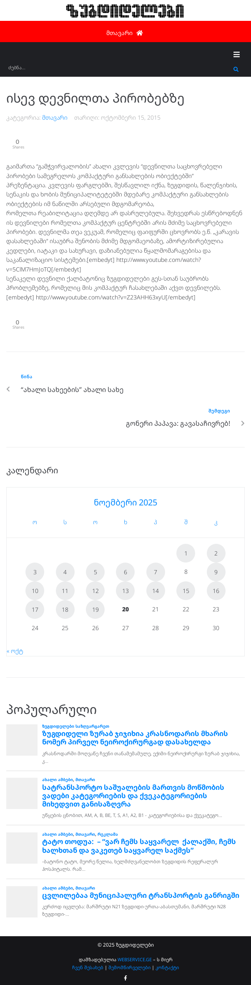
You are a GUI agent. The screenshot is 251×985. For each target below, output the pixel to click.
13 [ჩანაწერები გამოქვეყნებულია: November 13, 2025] (125, 591)
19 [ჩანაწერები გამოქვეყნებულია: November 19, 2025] (95, 609)
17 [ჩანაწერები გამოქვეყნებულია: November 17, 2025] (35, 609)
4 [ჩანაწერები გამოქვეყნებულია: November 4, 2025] (65, 572)
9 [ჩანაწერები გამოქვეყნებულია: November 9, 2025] (216, 572)
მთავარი (55, 117)
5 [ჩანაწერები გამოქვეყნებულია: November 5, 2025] (95, 572)
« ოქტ (15, 651)
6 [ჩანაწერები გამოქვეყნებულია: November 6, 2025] (125, 572)
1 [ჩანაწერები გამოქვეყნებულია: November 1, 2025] (186, 553)
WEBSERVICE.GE (135, 959)
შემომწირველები (129, 967)
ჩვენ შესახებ (87, 967)
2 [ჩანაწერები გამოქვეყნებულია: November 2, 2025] (216, 553)
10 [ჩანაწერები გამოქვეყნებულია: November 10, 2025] (35, 591)
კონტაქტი (167, 967)
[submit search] (236, 69)
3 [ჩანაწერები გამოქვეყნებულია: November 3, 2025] (35, 572)
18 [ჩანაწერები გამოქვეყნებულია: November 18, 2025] (65, 609)
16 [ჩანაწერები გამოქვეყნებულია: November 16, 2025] (216, 591)
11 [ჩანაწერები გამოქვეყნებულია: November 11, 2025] (65, 591)
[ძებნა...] (118, 70)
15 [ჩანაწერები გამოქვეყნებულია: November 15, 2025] (186, 591)
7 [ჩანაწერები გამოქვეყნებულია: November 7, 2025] (155, 572)
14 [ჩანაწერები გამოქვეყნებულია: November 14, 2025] (155, 591)
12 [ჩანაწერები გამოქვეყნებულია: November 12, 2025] (95, 591)
